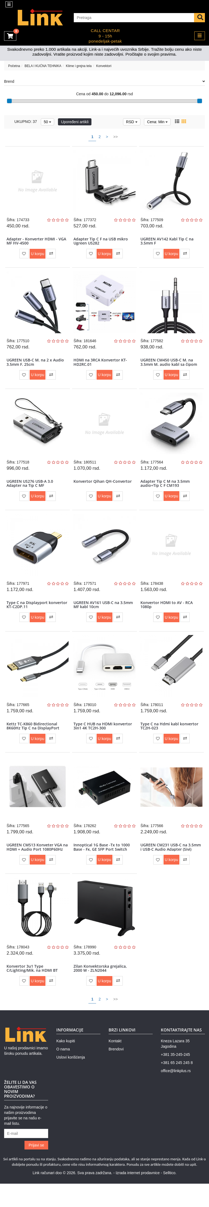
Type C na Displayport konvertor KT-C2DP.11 (27, 616)
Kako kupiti (65, 1064)
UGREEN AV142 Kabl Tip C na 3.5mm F (167, 242)
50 (47, 122)
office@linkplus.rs (176, 1094)
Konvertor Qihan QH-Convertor (103, 489)
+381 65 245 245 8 (177, 1086)
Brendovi (116, 1072)
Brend (104, 81)
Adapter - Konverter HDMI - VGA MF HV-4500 (37, 242)
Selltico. (169, 1196)
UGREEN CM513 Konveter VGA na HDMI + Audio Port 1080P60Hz (35, 867)
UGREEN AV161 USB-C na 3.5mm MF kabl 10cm (104, 616)
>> (115, 137)
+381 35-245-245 (175, 1078)
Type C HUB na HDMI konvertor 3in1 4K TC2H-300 (103, 740)
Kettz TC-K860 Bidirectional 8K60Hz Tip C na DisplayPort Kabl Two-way (33, 743)
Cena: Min (157, 122)
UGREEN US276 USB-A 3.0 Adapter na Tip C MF (30, 491)
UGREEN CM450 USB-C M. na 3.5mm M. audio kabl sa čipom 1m (169, 369)
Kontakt (115, 1064)
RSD (131, 122)
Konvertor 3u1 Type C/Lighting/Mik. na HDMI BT (33, 990)
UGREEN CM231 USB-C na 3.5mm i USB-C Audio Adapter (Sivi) (168, 867)
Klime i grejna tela (79, 66)
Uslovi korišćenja (70, 1080)
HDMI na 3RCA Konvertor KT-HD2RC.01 (101, 367)
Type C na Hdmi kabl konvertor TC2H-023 (170, 740)
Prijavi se (36, 1168)
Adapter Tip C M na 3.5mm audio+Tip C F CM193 (165, 491)
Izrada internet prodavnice (138, 1196)
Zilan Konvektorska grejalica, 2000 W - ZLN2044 (101, 990)
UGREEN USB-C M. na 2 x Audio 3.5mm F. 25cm (36, 367)
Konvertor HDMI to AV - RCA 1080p (167, 616)
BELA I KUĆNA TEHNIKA (42, 66)
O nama (63, 1072)
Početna (14, 66)
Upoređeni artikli (74, 122)
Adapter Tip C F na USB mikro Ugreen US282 (101, 242)
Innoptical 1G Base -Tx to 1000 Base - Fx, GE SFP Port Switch (102, 865)
